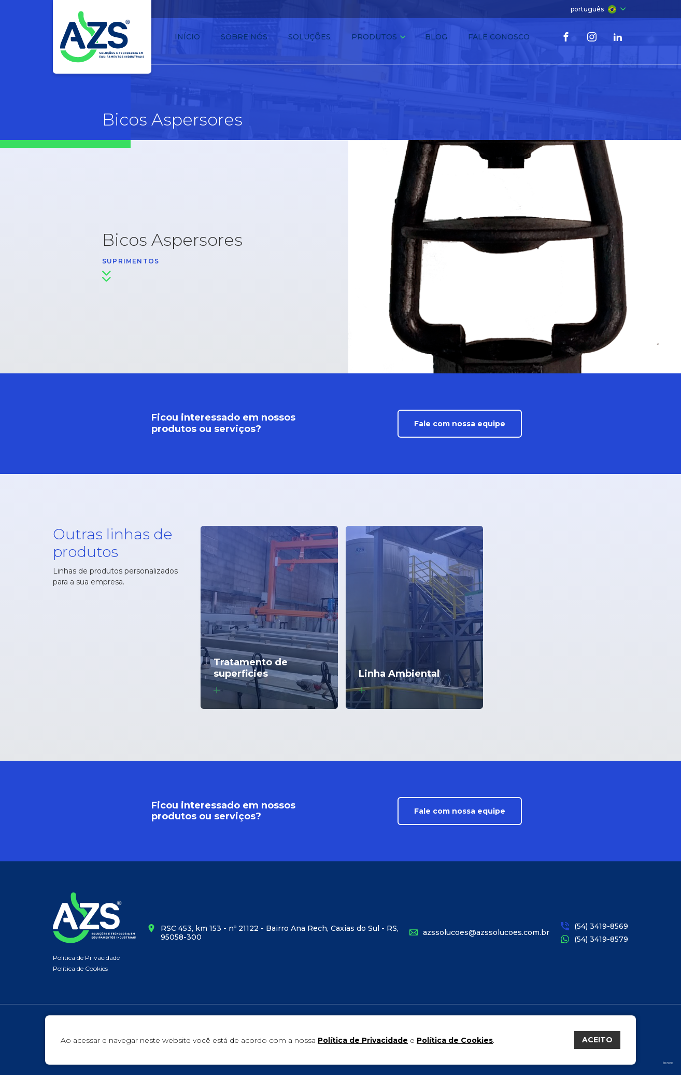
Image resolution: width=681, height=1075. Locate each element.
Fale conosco (499, 36)
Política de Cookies (80, 968)
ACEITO (597, 1039)
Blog (436, 36)
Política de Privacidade (86, 957)
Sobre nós (244, 36)
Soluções (309, 36)
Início (187, 36)
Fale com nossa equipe (459, 423)
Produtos (378, 36)
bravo (668, 1062)
